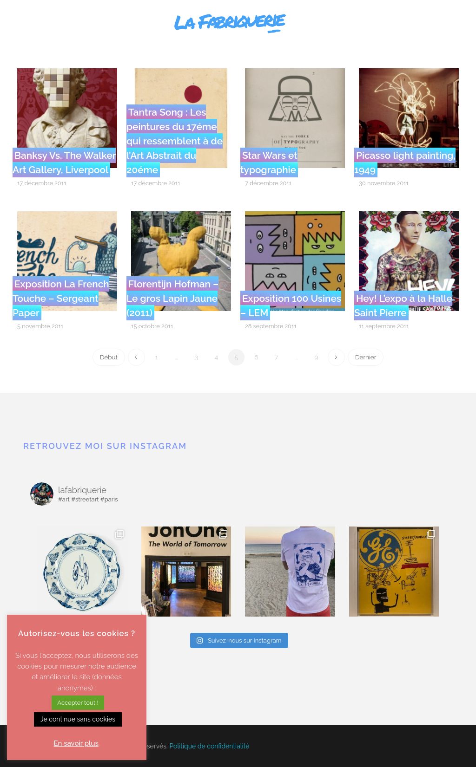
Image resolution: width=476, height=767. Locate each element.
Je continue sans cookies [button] (77, 719)
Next (336, 357)
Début (109, 357)
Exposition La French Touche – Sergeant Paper (61, 298)
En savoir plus (76, 743)
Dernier (365, 357)
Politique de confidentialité (210, 746)
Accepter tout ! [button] (77, 702)
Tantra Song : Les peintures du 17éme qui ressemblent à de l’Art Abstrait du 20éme (174, 141)
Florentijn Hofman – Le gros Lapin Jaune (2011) (172, 298)
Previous (136, 357)
